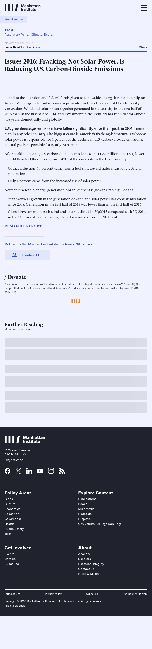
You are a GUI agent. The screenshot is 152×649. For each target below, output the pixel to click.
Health (9, 524)
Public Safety (14, 529)
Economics (12, 509)
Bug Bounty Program (135, 593)
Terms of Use (12, 593)
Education (12, 514)
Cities (9, 499)
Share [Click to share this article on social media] (143, 47)
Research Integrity (91, 564)
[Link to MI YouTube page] (40, 471)
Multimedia (86, 509)
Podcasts (85, 514)
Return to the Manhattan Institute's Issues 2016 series (48, 243)
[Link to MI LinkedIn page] (29, 472)
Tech (9, 30)
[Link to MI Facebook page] (7, 472)
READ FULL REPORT (23, 225)
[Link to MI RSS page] (62, 472)
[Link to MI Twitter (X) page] (18, 472)
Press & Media (88, 574)
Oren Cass (33, 47)
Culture (10, 504)
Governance (13, 519)
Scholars (84, 559)
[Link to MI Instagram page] (51, 472)
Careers (10, 559)
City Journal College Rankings (99, 524)
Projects (84, 519)
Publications (87, 499)
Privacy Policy (53, 593)
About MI (84, 554)
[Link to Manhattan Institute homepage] (25, 442)
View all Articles (14, 19)
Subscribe (12, 564)
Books (82, 504)
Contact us (86, 569)
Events (9, 554)
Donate (17, 276)
